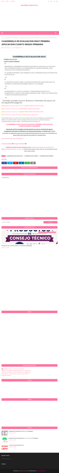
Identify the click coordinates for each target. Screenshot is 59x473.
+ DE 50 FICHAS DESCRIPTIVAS (16, 445)
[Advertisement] (29, 19)
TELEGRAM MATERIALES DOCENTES (41, 147)
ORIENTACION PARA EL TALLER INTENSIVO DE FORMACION (16, 370)
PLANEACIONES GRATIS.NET (31, 109)
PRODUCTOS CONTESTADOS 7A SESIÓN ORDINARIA (17, 246)
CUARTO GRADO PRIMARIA (29, 126)
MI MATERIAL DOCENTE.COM (11, 112)
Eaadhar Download (23, 471)
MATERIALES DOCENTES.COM (11, 109)
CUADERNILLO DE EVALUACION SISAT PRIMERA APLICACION (29, 124)
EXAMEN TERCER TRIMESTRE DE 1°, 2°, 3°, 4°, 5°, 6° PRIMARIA (23, 438)
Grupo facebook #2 (18, 138)
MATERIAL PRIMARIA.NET (32, 115)
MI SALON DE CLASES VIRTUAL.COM (13, 115)
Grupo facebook (6, 138)
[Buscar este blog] (22, 222)
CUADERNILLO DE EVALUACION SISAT (15, 156)
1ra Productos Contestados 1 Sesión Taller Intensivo (15, 374)
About (7, 1)
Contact (12, 1)
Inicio (3, 37)
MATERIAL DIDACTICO (29, 5)
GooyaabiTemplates (41, 471)
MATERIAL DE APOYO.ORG (35, 106)
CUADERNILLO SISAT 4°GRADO (31, 156)
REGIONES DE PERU (6, 375)
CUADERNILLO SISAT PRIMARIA (11, 37)
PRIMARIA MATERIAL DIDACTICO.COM (14, 106)
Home (3, 1)
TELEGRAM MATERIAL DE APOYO (13, 149)
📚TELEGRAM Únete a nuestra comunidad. (13, 369)
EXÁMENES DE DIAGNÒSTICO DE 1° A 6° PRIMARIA (21, 431)
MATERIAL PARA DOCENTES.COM (32, 112)
